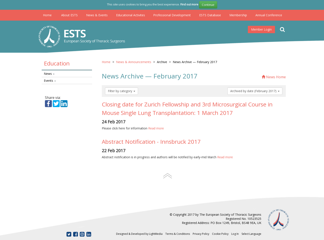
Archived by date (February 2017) (255, 91)
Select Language (251, 234)
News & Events (97, 15)
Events (50, 80)
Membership (238, 15)
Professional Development (172, 15)
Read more (156, 128)
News (49, 74)
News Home (274, 77)
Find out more (189, 4)
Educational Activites (130, 15)
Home (47, 15)
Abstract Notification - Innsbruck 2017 (151, 141)
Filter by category (121, 91)
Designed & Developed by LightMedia (139, 234)
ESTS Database (210, 15)
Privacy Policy (201, 234)
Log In (235, 234)
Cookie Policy (220, 234)
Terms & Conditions (177, 234)
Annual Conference (268, 15)
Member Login (261, 29)
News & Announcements (133, 62)
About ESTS (69, 15)
